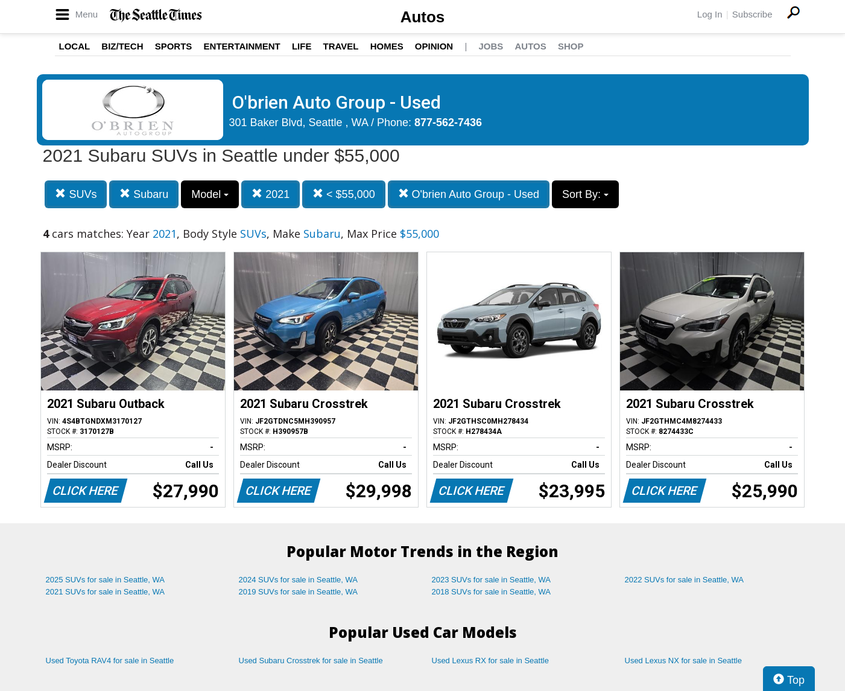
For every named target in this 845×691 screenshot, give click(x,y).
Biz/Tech (122, 46)
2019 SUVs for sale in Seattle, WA (298, 591)
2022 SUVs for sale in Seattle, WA (684, 579)
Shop (571, 46)
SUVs (76, 194)
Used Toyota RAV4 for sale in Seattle (110, 660)
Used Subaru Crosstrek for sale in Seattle (311, 660)
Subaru (143, 194)
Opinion (434, 46)
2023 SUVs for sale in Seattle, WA (491, 579)
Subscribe (752, 14)
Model (210, 194)
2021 (271, 194)
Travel (341, 46)
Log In (710, 14)
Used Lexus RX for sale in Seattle (490, 660)
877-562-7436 (448, 122)
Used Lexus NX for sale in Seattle (683, 660)
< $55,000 (343, 194)
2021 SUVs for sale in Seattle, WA (105, 591)
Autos (422, 17)
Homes (387, 46)
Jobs (490, 46)
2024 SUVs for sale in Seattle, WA (298, 579)
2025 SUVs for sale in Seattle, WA (105, 579)
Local (74, 46)
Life (302, 46)
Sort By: (585, 194)
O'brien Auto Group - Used (469, 194)
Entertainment (242, 46)
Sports (173, 46)
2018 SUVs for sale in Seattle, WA (491, 591)
